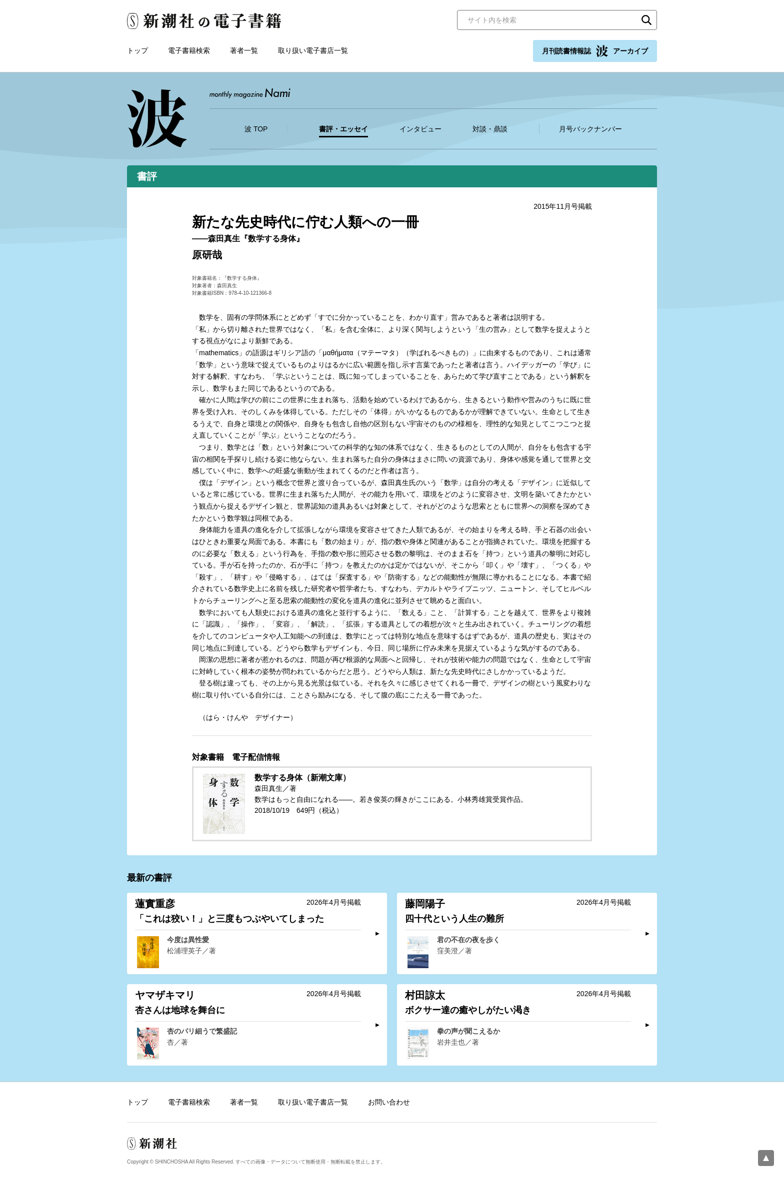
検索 (646, 19)
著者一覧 (244, 50)
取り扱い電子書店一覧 (313, 50)
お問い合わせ (389, 1102)
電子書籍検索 (189, 50)
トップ (137, 50)
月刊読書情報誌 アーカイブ (595, 51)
